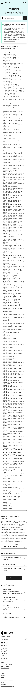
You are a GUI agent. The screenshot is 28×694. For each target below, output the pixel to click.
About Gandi (4, 648)
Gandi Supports (5, 650)
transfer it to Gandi (12, 29)
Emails (2, 662)
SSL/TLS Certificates (6, 664)
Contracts (3, 684)
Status (2, 673)
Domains (3, 660)
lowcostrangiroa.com (9, 24)
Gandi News (4, 653)
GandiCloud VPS (5, 668)
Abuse (2, 682)
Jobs (2, 655)
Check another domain (14, 578)
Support (3, 675)
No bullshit (3, 651)
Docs (2, 677)
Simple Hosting (5, 666)
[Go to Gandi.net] (5, 2)
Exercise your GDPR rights (7, 686)
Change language (6, 636)
